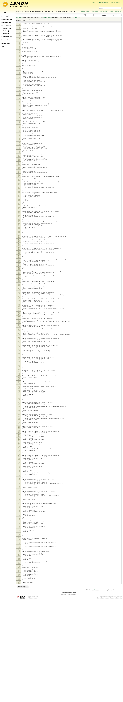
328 (19, 534)
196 (19, 327)
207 (19, 344)
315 (19, 513)
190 (19, 317)
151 (19, 256)
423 (19, 685)
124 (19, 213)
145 (19, 246)
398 (19, 646)
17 (19, 49)
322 (19, 524)
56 (19, 108)
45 (19, 91)
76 (19, 139)
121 (19, 208)
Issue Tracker (6, 26)
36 (19, 78)
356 (19, 579)
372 (19, 604)
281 (19, 459)
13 (19, 43)
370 (19, 601)
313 (19, 510)
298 (19, 486)
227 (19, 375)
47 (19, 94)
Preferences (100, 2)
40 (19, 84)
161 (19, 272)
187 (19, 313)
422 (19, 684)
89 (19, 158)
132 (19, 226)
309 (19, 503)
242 (19, 398)
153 (19, 259)
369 (19, 599)
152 (19, 257)
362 (19, 588)
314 (19, 511)
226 (19, 373)
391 (19, 634)
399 (19, 647)
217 (19, 359)
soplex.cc (50, 11)
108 (19, 188)
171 (19, 287)
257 (19, 422)
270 (19, 442)
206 (19, 342)
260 (19, 427)
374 (19, 607)
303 (19, 494)
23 (19, 58)
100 (19, 175)
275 (19, 449)
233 (19, 384)
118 (19, 204)
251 (19, 413)
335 (19, 545)
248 (19, 408)
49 (19, 97)
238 (19, 392)
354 (19, 575)
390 (19, 633)
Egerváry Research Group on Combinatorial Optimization (109, 700)
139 (19, 237)
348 (19, 566)
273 (19, 447)
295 (19, 481)
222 (19, 367)
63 (19, 119)
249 (19, 409)
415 (19, 673)
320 (19, 521)
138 (19, 236)
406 (19, 659)
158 (19, 267)
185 (19, 310)
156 (19, 264)
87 (19, 156)
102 (19, 178)
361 (19, 587)
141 (19, 240)
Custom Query (7, 31)
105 (19, 183)
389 (19, 631)
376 (19, 610)
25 (19, 61)
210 (19, 348)
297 (19, 484)
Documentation (6, 19)
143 (19, 243)
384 (19, 623)
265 (19, 435)
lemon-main (30, 11)
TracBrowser (95, 692)
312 (19, 508)
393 (19, 638)
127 (19, 218)
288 (19, 470)
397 (19, 644)
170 (19, 286)
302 (19, 492)
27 (19, 64)
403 (19, 654)
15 (19, 46)
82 (19, 148)
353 (19, 574)
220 (19, 364)
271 (19, 444)
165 (19, 278)
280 (19, 457)
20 (19, 54)
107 (19, 187)
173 (19, 290)
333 (19, 542)
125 (19, 215)
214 (19, 355)
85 (19, 153)
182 (19, 305)
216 (19, 358)
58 (19, 111)
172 (19, 289)
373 (19, 606)
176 (19, 295)
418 (19, 678)
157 (19, 265)
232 (19, 383)
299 (19, 487)
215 (19, 356)
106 (19, 185)
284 (19, 464)
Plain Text (63, 696)
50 (19, 99)
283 (19, 462)
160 (19, 270)
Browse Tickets (7, 28)
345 (19, 561)
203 (19, 338)
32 (19, 72)
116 (19, 201)
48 (19, 96)
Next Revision (103, 11)
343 (19, 558)
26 (19, 62)
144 (19, 245)
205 (19, 341)
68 (19, 126)
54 (19, 105)
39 (19, 82)
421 (19, 683)
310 (19, 505)
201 (19, 335)
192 (19, 321)
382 (19, 620)
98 (19, 172)
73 (19, 134)
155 (19, 262)
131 (19, 224)
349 (19, 567)
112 (19, 194)
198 (19, 330)
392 (19, 636)
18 (19, 51)
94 (19, 166)
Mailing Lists (5, 43)
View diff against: (115, 15)
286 (19, 467)
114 (19, 198)
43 (19, 88)
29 (19, 67)
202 (19, 336)
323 (19, 526)
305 (19, 497)
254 (19, 417)
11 (19, 39)
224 (19, 370)
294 (19, 480)
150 (19, 254)
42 (19, 87)
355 (19, 577)
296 (19, 483)
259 (19, 425)
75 (19, 137)
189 (19, 316)
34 (19, 74)
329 (19, 535)
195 (19, 326)
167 (19, 281)
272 (19, 445)
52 (19, 102)
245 (19, 403)
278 (19, 454)
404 (19, 655)
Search (3, 46)
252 (19, 414)
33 (19, 73)
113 (19, 196)
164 (19, 276)
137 (19, 234)
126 (19, 216)
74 (19, 136)
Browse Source (6, 36)
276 (19, 451)
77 (19, 140)
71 (19, 131)
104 (19, 182)
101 (19, 177)
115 (19, 199)
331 (19, 538)
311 (19, 506)
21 (19, 55)
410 (19, 665)
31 (19, 70)
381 (19, 619)
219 (19, 362)
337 (19, 548)
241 (19, 397)
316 (19, 514)
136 (19, 232)
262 (19, 430)
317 (19, 516)
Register (106, 2)
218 (19, 361)
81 (19, 146)
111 (19, 193)
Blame (111, 11)
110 (19, 191)
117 (19, 202)
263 (19, 431)
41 (19, 85)
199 (19, 332)
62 (19, 117)
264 (19, 433)
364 (19, 591)
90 (19, 160)
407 (19, 660)
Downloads (5, 16)
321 (19, 523)
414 (19, 671)
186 (19, 311)
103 (19, 180)
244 (19, 401)
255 (19, 419)
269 (19, 441)
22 (19, 56)
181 (19, 303)
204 (19, 339)
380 (19, 617)
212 (19, 352)
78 (19, 142)
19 (19, 52)
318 (19, 518)
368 (19, 598)
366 (19, 594)
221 (19, 366)
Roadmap (6, 33)
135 (19, 231)
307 (19, 500)
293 (19, 478)
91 (19, 161)
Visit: (84, 15)
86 (19, 154)
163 (19, 275)
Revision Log (118, 11)
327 (19, 532)
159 (19, 269)
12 (19, 41)
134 (19, 229)
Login (93, 2)
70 (19, 129)
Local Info (4, 40)
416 (19, 674)
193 (19, 322)
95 (19, 167)
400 (19, 649)
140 (19, 239)
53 (19, 103)
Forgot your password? (115, 2)
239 (19, 393)
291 (19, 475)
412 (19, 668)
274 (19, 448)
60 (19, 114)
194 (19, 324)
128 (19, 220)
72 (19, 133)
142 (19, 242)
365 (19, 593)
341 (19, 555)
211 (19, 350)
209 (19, 347)
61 (19, 116)
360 (19, 585)
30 (19, 68)
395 (19, 641)
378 (19, 614)
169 (19, 284)
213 (19, 353)
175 (19, 294)
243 (19, 400)
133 (19, 228)
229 (19, 378)
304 (19, 496)
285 (19, 465)
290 (19, 473)
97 (19, 171)
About (3, 13)
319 (19, 519)
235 (19, 387)
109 (19, 190)
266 (19, 436)
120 (19, 207)
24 (19, 59)
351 (19, 571)
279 (19, 456)
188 (19, 314)
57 (19, 109)
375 (19, 609)
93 (19, 164)
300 (19, 489)
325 (19, 529)
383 (19, 622)
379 (19, 615)
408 (19, 662)
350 (19, 569)
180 (19, 301)
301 (19, 491)
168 (19, 283)
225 (19, 372)
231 (19, 381)
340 (19, 553)
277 (19, 452)
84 (19, 151)
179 (19, 300)
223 (19, 369)
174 (19, 292)
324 (19, 527)
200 (19, 333)
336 (19, 547)
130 (19, 223)
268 (19, 439)
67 (19, 125)
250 (19, 411)
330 (19, 537)
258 (19, 424)
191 (19, 319)
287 (19, 468)
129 (19, 221)
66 (19, 124)
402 (19, 652)
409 (19, 663)
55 (19, 106)
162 (19, 273)
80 (19, 145)
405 (19, 657)
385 (19, 625)
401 (19, 650)
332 (19, 540)
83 (19, 149)
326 (19, 531)
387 (19, 628)
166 (19, 279)
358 (19, 582)
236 (19, 389)
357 (19, 580)
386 (19, 627)
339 (19, 552)
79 (19, 143)
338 (19, 550)
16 (19, 47)
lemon (40, 11)
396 (19, 643)
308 (19, 502)
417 (19, 676)
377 (19, 612)
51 (19, 100)
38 (19, 81)
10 (19, 38)
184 (19, 308)
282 (19, 461)
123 (19, 212)
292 (19, 476)
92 (19, 163)
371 (19, 603)
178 (19, 299)
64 (19, 120)
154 (19, 261)
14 (19, 44)
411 (19, 666)
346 (19, 563)
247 (19, 406)
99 (19, 174)
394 (19, 639)
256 (19, 420)
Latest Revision (94, 11)
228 (19, 377)
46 (19, 93)
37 (19, 79)
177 (19, 297)
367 (19, 596)
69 (19, 128)
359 (19, 583)
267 (19, 438)
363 (19, 590)
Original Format (72, 696)
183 (19, 306)
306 (19, 498)
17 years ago (76, 17)
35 (19, 76)
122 (19, 210)
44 (19, 90)
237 (19, 391)
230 (19, 380)
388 (19, 630)
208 (19, 346)
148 (19, 251)
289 (19, 472)
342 (19, 556)
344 (19, 560)
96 (19, 169)
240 (19, 395)
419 (19, 679)
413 (19, 670)
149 (19, 253)
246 (19, 404)
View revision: (98, 15)
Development (6, 22)
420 (19, 681)
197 (19, 328)
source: (20, 11)
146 (19, 248)
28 (19, 65)
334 (19, 543)
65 (19, 122)
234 (19, 386)
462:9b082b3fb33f (66, 11)
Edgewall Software (33, 700)
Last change (19, 17)
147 (19, 250)
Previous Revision (85, 11)
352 (19, 572)
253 (19, 416)
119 (19, 205)
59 (19, 113)
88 (19, 157)
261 (19, 429)
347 (19, 564)
